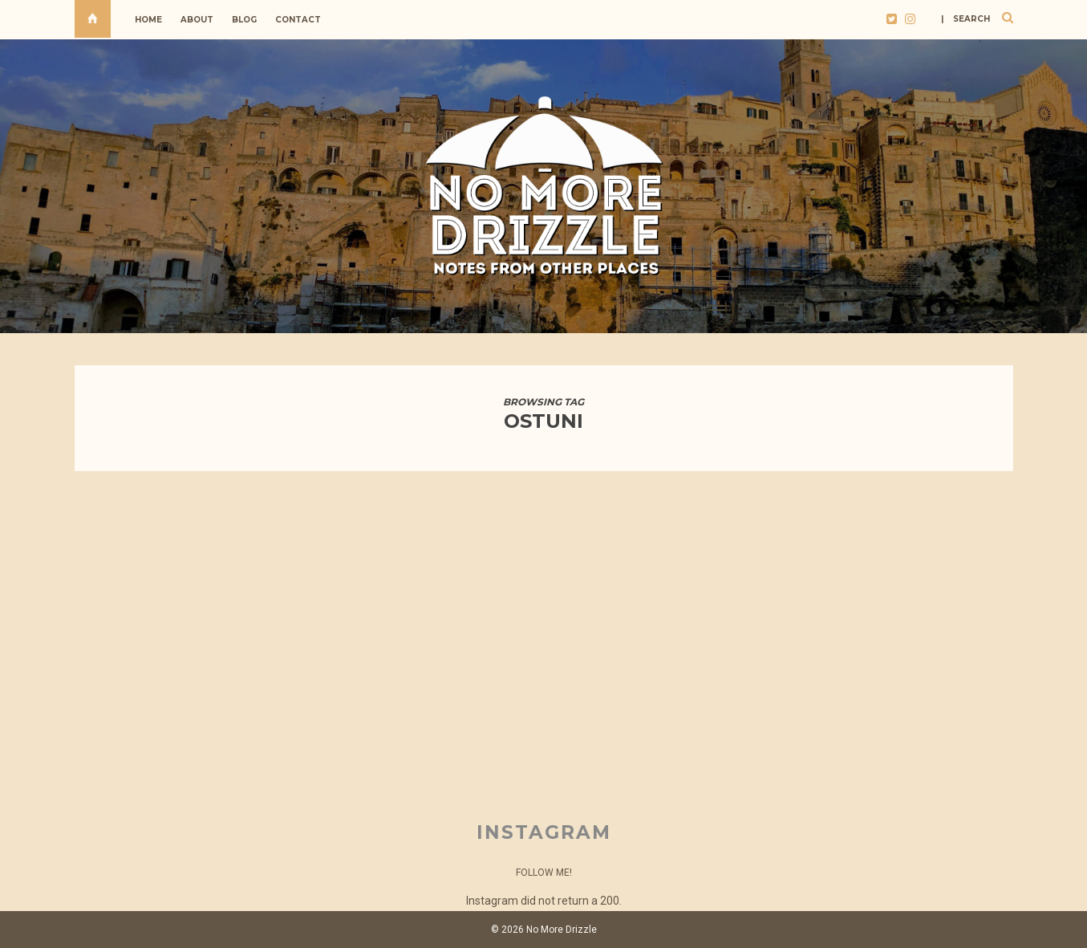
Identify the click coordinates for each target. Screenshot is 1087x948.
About (196, 19)
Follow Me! (544, 872)
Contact (298, 19)
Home (148, 19)
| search (965, 19)
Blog (244, 19)
